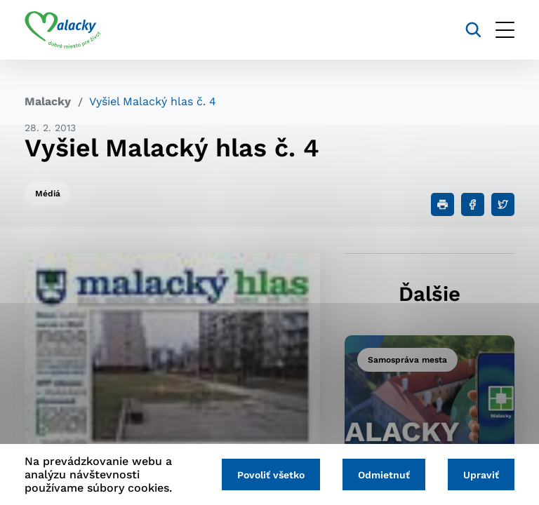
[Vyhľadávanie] (473, 30)
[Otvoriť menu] (504, 30)
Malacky (48, 101)
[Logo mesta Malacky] (63, 30)
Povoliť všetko (271, 474)
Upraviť (481, 474)
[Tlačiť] (442, 204)
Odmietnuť (384, 474)
